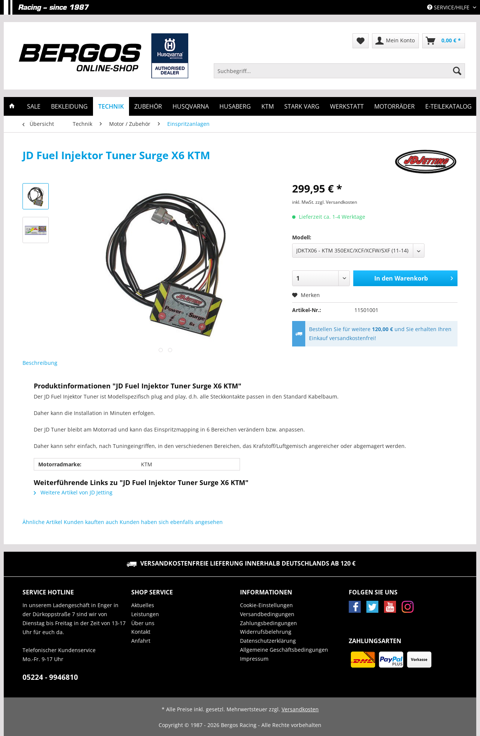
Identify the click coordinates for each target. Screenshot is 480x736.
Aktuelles (142, 605)
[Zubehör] (148, 106)
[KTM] (267, 106)
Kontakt (140, 631)
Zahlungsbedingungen (268, 623)
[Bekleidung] (69, 106)
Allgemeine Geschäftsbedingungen (284, 649)
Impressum (254, 658)
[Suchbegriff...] (339, 70)
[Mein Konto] (395, 40)
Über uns (142, 623)
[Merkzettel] (360, 40)
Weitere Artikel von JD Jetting (73, 492)
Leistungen (145, 614)
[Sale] (34, 106)
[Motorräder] (394, 106)
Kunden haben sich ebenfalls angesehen (171, 522)
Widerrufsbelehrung (265, 631)
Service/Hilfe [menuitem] (449, 7)
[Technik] (111, 106)
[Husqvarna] (190, 106)
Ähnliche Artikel (42, 522)
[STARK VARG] (302, 106)
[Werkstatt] (347, 106)
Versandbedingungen (267, 614)
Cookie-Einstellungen (266, 605)
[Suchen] (457, 70)
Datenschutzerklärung (268, 640)
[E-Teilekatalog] (448, 106)
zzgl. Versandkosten (336, 202)
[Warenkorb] (443, 40)
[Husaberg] (235, 106)
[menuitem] (339, 74)
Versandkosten (300, 709)
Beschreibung (39, 362)
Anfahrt (140, 640)
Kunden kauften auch (91, 522)
